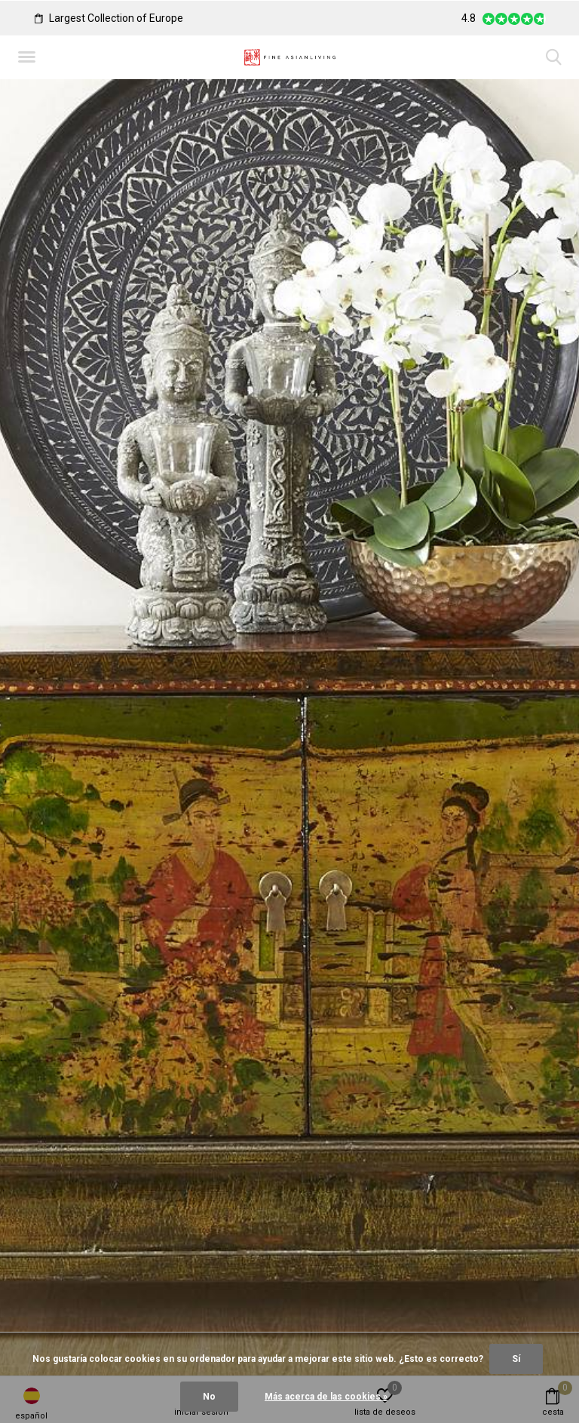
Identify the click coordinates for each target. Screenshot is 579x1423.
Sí (516, 1359)
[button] (29, 57)
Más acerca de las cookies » (326, 1396)
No (209, 1396)
